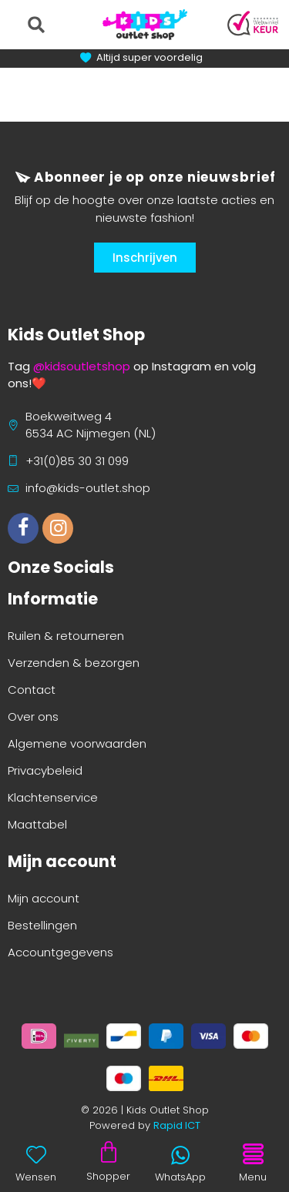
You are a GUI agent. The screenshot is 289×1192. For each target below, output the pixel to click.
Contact (31, 689)
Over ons (33, 716)
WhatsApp (180, 1177)
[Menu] (253, 1154)
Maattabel (37, 824)
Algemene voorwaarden (77, 743)
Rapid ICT (176, 1125)
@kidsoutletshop (81, 366)
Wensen (35, 1177)
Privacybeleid (45, 770)
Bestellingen (42, 925)
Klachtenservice (53, 797)
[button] (36, 24)
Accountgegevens (60, 952)
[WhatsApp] (180, 1155)
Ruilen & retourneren (66, 636)
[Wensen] (36, 1154)
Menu (253, 1177)
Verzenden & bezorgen (73, 663)
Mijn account (43, 898)
